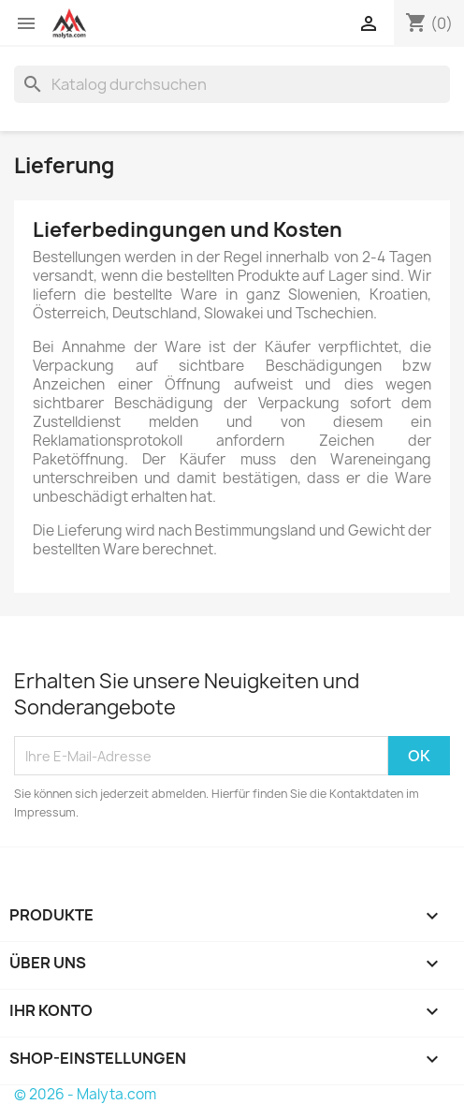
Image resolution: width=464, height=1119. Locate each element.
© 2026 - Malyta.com (85, 1094)
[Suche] (232, 84)
